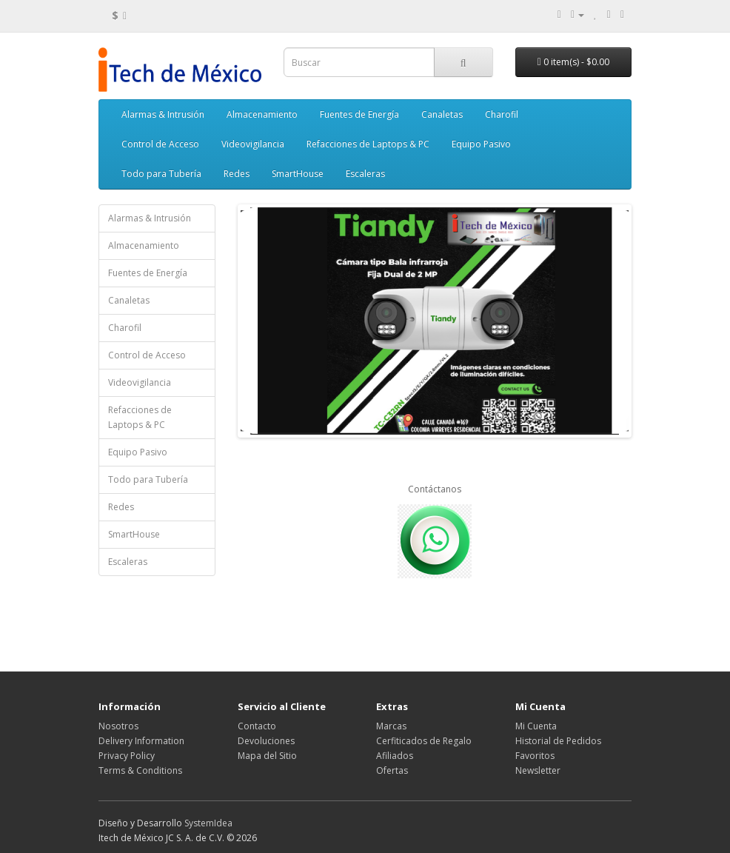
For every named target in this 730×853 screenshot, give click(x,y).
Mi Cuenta (536, 726)
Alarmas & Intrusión (162, 114)
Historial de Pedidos (558, 741)
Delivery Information (141, 741)
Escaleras (365, 173)
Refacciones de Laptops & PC (368, 144)
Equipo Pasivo (481, 144)
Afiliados (394, 755)
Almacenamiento (262, 114)
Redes (237, 173)
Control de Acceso (160, 144)
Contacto (257, 726)
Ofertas (392, 770)
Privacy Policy (126, 755)
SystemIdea (208, 823)
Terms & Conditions (140, 770)
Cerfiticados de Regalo (424, 741)
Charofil (501, 114)
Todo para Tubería (161, 173)
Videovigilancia (252, 144)
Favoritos (535, 755)
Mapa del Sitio (267, 755)
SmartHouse (298, 173)
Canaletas (442, 114)
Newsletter (537, 770)
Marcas (391, 726)
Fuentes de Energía (359, 114)
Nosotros (118, 726)
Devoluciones (266, 741)
